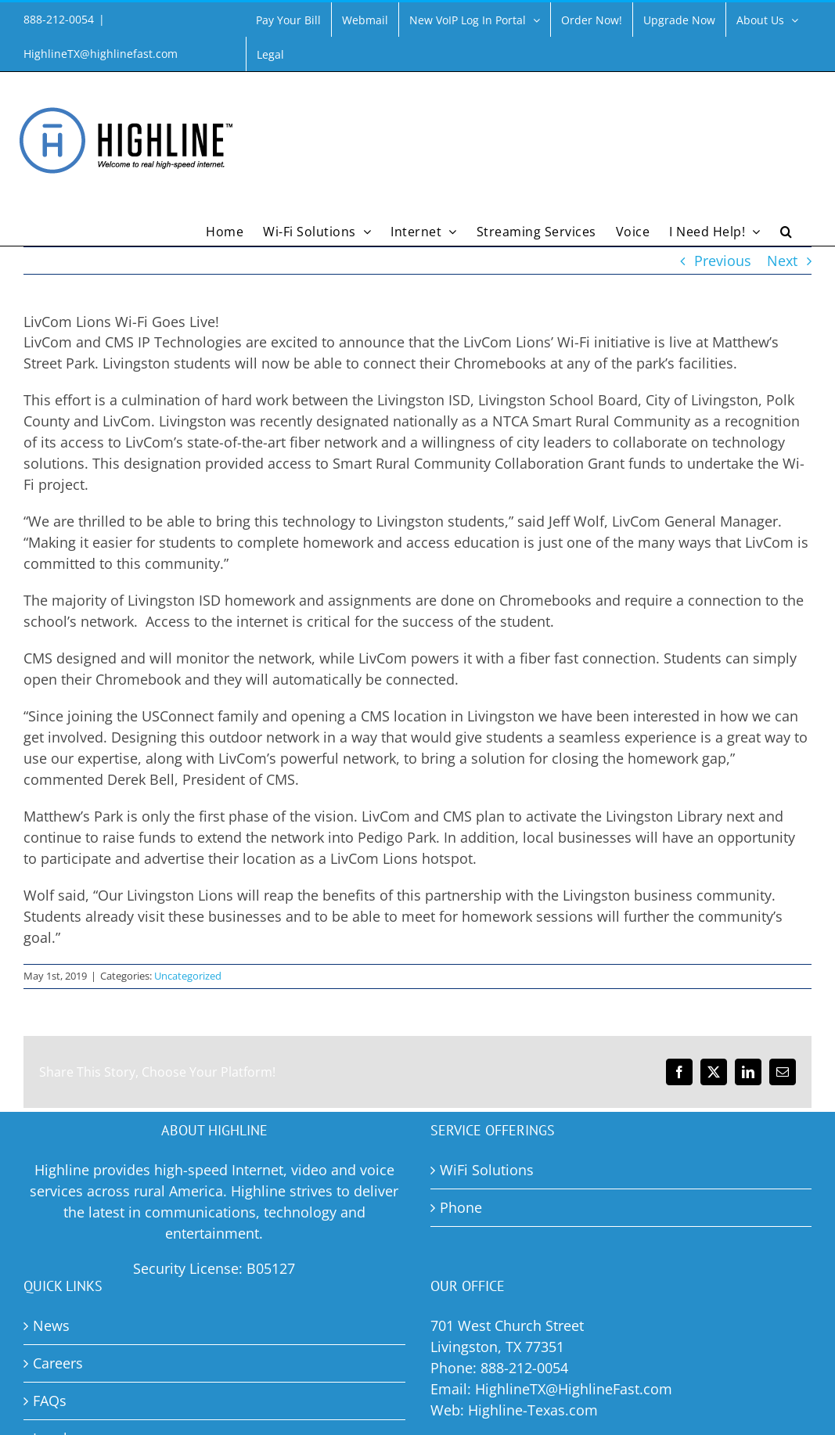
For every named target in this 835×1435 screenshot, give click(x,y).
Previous (722, 260)
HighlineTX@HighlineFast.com (573, 1388)
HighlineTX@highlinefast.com (100, 53)
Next (782, 260)
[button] (786, 230)
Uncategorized (187, 976)
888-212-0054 (524, 1367)
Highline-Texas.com (533, 1410)
